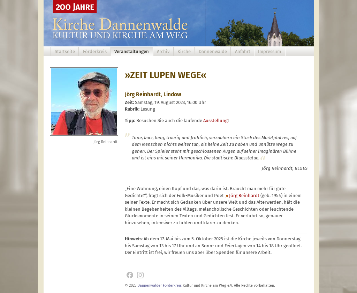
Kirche (184, 51)
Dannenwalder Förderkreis (159, 285)
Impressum (269, 51)
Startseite (65, 51)
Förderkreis (95, 51)
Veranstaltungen (131, 51)
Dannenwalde (213, 51)
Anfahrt (242, 51)
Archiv (163, 51)
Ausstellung (215, 120)
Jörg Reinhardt (244, 195)
